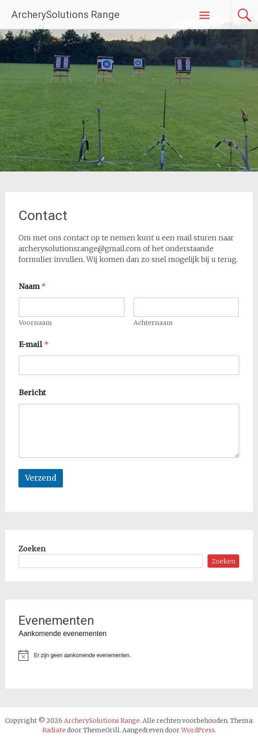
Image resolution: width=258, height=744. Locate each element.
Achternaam (153, 323)
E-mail (34, 344)
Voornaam (35, 323)
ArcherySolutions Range (65, 14)
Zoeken (31, 548)
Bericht (32, 392)
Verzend (40, 478)
